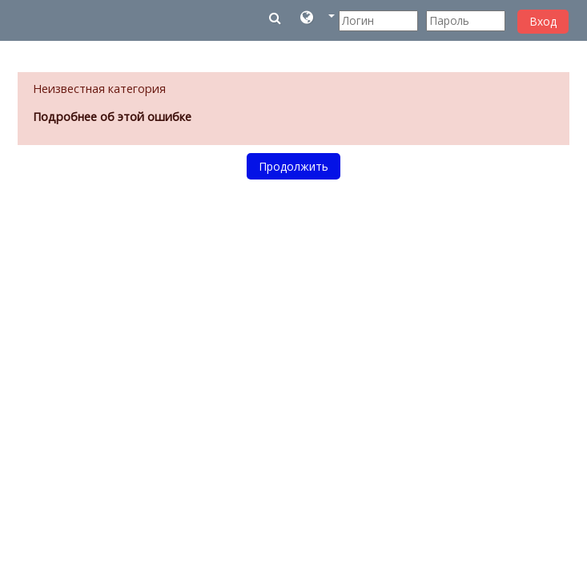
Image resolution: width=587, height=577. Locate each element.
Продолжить (293, 166)
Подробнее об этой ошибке (112, 116)
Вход (543, 21)
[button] (317, 20)
